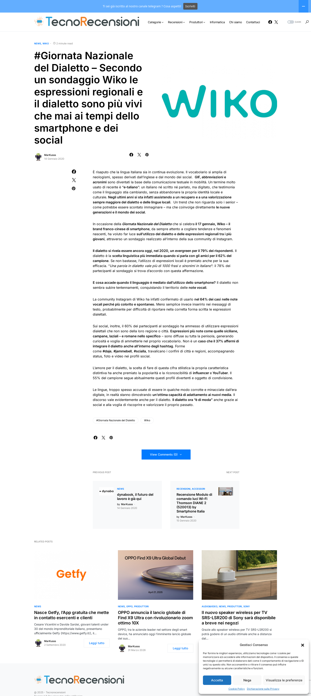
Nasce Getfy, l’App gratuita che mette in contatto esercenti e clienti (71, 615)
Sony (246, 606)
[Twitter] (276, 22)
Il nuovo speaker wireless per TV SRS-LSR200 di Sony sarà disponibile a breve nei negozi (239, 617)
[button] (303, 645)
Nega (247, 680)
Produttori (141, 606)
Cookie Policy (236, 688)
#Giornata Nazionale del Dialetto (115, 420)
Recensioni (183, 488)
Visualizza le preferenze (284, 680)
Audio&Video (209, 606)
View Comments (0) (164, 454)
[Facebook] (270, 22)
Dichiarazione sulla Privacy (263, 688)
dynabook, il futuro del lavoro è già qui (135, 496)
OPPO (129, 606)
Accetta (217, 680)
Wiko (46, 43)
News (37, 43)
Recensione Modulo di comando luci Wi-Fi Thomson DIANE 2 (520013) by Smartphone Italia (194, 502)
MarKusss (50, 155)
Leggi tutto (96, 643)
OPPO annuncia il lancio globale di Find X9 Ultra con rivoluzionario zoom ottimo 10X (155, 617)
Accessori (198, 488)
